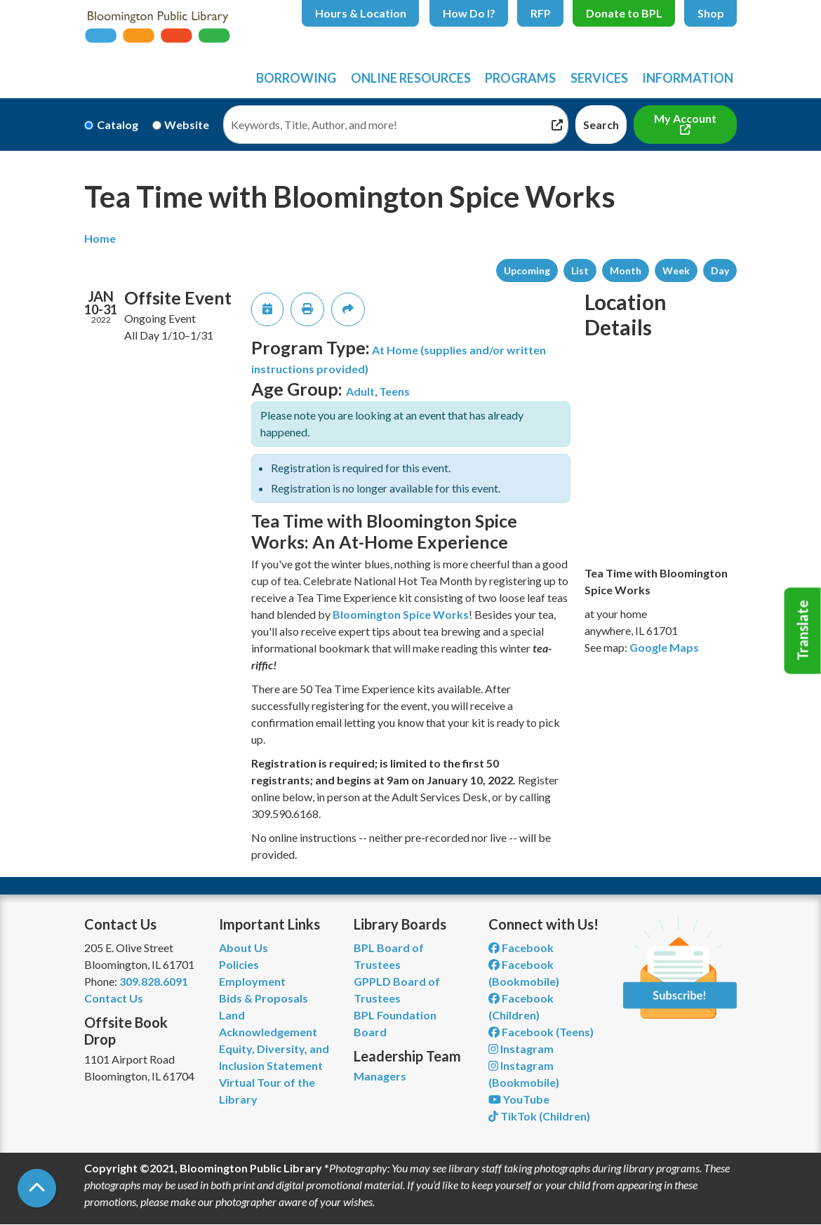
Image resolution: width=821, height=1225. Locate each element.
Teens (394, 391)
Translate (802, 631)
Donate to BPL (624, 13)
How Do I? (469, 13)
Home (100, 238)
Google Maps (664, 647)
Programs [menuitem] (520, 78)
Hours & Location (360, 13)
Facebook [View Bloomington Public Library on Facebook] (521, 947)
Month (625, 270)
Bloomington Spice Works (401, 614)
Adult (360, 391)
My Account (685, 118)
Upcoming (527, 270)
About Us (243, 947)
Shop (710, 13)
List (580, 270)
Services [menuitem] (599, 78)
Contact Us (113, 998)
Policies (239, 964)
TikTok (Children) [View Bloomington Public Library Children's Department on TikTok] (539, 1116)
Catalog (117, 124)
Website (186, 124)
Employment (252, 981)
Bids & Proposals (263, 998)
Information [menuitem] (687, 78)
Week (676, 270)
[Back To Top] (37, 1188)
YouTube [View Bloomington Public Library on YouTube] (518, 1099)
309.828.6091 (153, 981)
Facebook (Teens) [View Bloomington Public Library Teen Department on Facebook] (541, 1031)
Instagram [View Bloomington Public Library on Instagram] (521, 1048)
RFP (540, 13)
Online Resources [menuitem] (411, 78)
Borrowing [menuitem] (296, 78)
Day (720, 270)
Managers (380, 1076)
